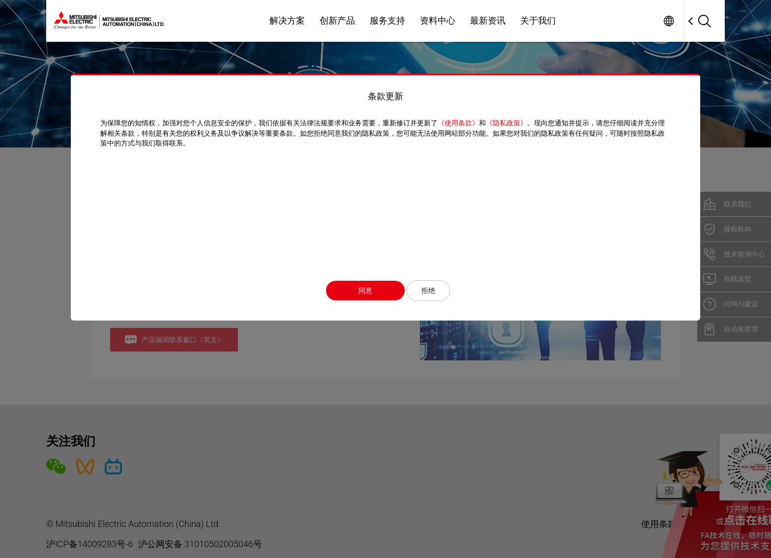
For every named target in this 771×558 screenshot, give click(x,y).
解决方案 (287, 21)
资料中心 (437, 21)
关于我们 (538, 21)
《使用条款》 (458, 123)
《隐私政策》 (506, 123)
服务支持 (387, 21)
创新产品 (337, 21)
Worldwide (668, 21)
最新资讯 (487, 21)
